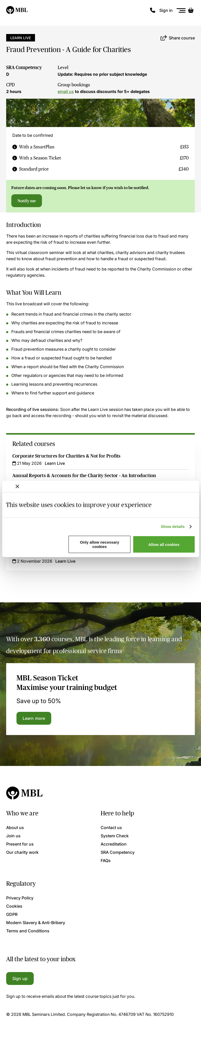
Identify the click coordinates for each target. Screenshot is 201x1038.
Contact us (111, 827)
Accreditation (114, 844)
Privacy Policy (19, 897)
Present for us (20, 844)
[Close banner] (17, 486)
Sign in (166, 10)
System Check (115, 835)
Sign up (20, 978)
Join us (13, 835)
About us (15, 827)
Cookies (14, 906)
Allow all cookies (163, 544)
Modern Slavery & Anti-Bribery (35, 922)
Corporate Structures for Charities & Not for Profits (66, 456)
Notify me (27, 200)
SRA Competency (24, 67)
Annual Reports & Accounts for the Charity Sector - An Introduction (84, 475)
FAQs (106, 860)
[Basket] (191, 10)
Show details (173, 526)
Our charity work (22, 852)
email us (66, 91)
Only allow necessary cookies (99, 544)
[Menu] (181, 10)
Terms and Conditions (27, 930)
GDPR (12, 914)
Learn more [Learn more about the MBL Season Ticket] (34, 718)
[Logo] (17, 10)
